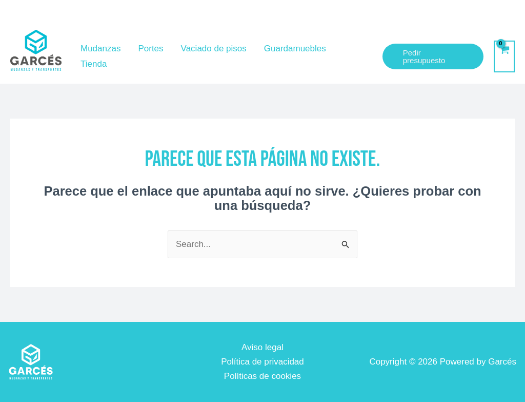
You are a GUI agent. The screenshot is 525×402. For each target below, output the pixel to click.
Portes (150, 48)
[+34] (475, 15)
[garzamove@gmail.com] (372, 15)
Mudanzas (100, 48)
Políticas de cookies (262, 376)
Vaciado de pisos (214, 48)
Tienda (93, 64)
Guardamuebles (295, 48)
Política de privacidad (262, 362)
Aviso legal (262, 347)
